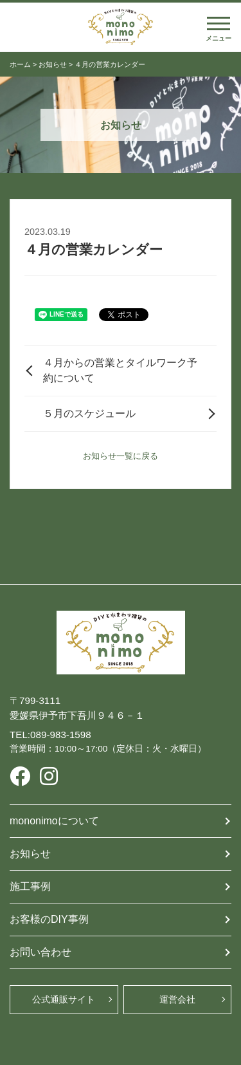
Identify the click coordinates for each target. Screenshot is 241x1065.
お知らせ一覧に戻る (120, 456)
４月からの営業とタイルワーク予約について (120, 370)
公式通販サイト (63, 999)
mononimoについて (54, 820)
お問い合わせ (40, 952)
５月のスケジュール (89, 413)
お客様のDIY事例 (49, 919)
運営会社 (177, 999)
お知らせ (53, 64)
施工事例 (30, 886)
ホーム (20, 64)
